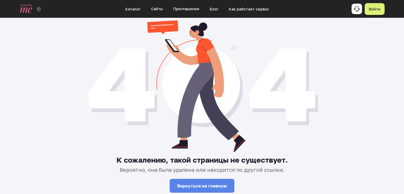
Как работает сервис (249, 9)
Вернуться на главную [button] (202, 186)
